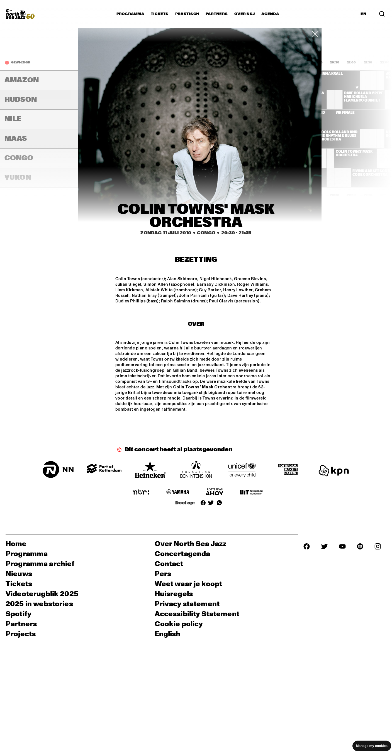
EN (363, 13)
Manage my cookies (372, 746)
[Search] (382, 14)
